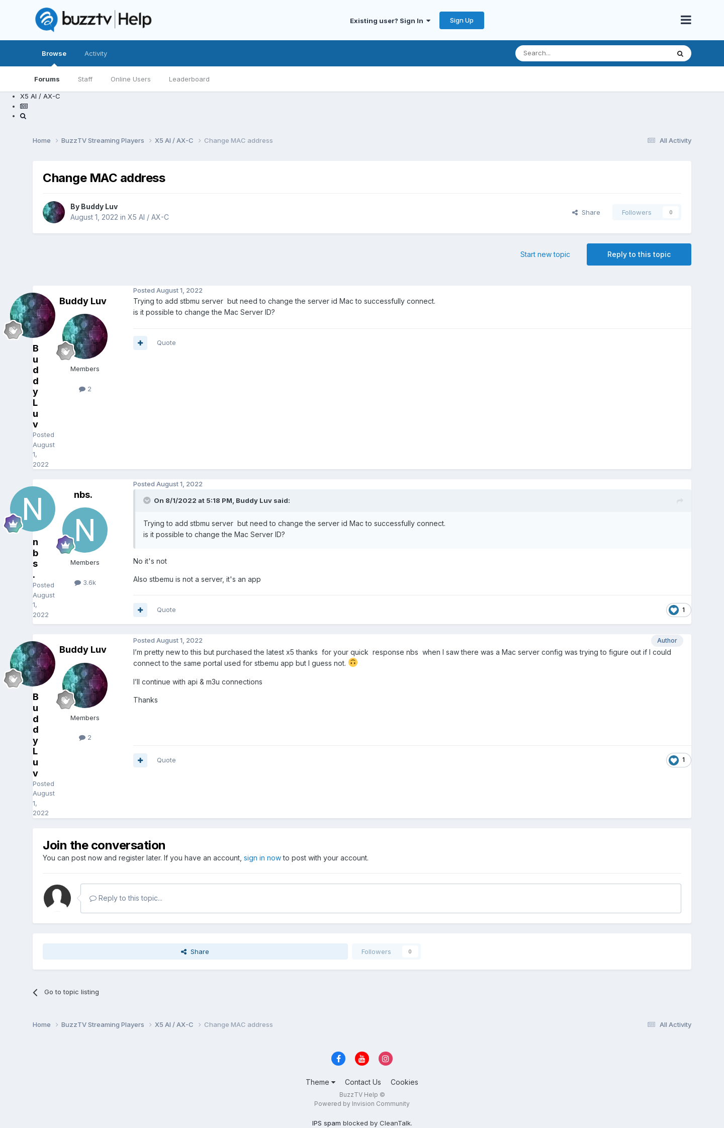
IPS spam (326, 1123)
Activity (95, 53)
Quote (166, 342)
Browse (54, 57)
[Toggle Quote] (147, 500)
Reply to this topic (639, 254)
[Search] (566, 53)
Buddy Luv (99, 206)
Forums (47, 79)
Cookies (404, 1082)
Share (586, 212)
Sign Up (462, 20)
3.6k (85, 582)
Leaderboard (189, 79)
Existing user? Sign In (390, 21)
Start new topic (545, 254)
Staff (85, 79)
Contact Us (363, 1082)
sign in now (262, 857)
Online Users (131, 79)
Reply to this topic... (125, 898)
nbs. (83, 494)
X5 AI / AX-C (148, 217)
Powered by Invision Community (362, 1103)
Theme (320, 1082)
